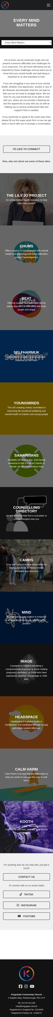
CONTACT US (26, 877)
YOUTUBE (26, 916)
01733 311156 (28, 1003)
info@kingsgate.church (26, 1006)
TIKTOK (26, 894)
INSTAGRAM (26, 905)
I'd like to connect (26, 149)
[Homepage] (7, 5)
